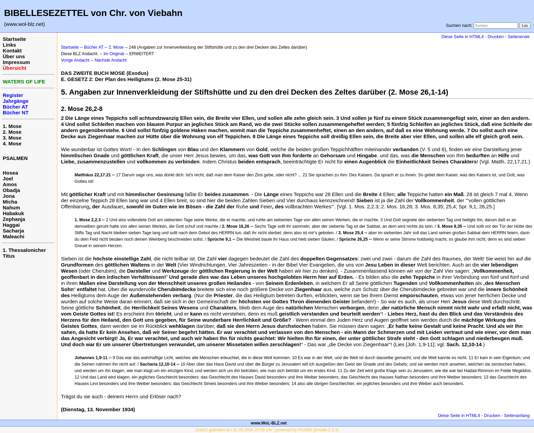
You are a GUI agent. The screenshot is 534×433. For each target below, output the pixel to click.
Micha (10, 202)
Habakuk (13, 213)
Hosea (10, 173)
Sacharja (13, 231)
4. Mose (12, 143)
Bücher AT (94, 47)
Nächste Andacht (111, 60)
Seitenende (518, 36)
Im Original (114, 53)
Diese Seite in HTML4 (462, 36)
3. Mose (12, 138)
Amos (10, 184)
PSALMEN (15, 158)
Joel (8, 178)
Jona (9, 196)
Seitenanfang (517, 415)
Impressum (16, 62)
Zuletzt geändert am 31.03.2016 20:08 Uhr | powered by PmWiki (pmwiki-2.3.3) (267, 430)
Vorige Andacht (75, 60)
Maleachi (13, 236)
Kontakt (12, 50)
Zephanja (14, 219)
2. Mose (12, 132)
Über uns (14, 56)
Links (9, 45)
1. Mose (12, 126)
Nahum (11, 207)
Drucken (496, 36)
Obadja (11, 190)
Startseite (14, 39)
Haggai (11, 225)
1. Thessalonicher (24, 250)
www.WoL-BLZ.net (268, 423)
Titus (9, 256)
